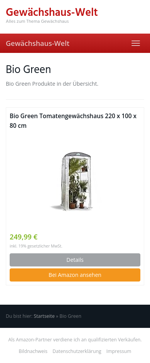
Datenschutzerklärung (76, 351)
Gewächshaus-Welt (37, 43)
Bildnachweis (33, 351)
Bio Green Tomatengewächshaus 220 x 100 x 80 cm (73, 121)
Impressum (118, 351)
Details (75, 259)
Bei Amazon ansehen (75, 274)
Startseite (44, 316)
